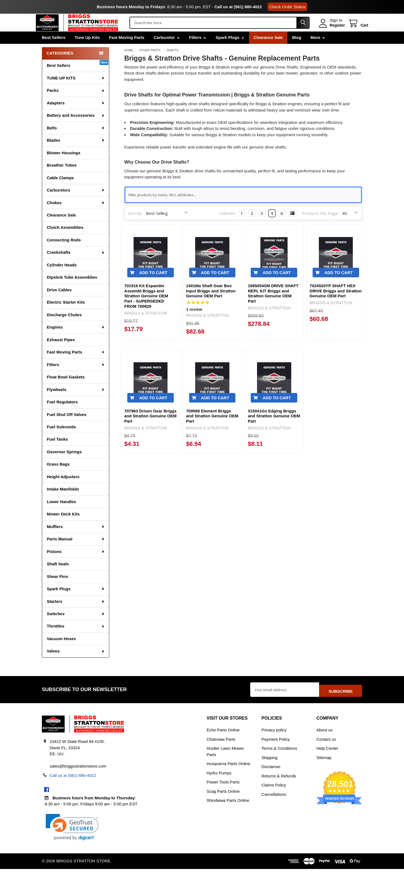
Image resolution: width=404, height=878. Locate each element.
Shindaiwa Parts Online (228, 809)
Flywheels (76, 401)
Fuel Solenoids (61, 438)
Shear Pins (57, 588)
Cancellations (273, 803)
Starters (76, 613)
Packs (76, 101)
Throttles (76, 637)
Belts (76, 139)
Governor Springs (64, 463)
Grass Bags (58, 475)
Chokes (76, 214)
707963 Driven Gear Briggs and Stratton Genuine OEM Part (150, 427)
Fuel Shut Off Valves (66, 426)
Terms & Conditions (279, 757)
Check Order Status (287, 6)
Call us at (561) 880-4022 (238, 6)
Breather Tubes (62, 176)
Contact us (326, 748)
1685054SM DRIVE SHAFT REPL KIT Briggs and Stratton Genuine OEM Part (273, 305)
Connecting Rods (64, 251)
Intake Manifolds (63, 500)
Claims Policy (273, 794)
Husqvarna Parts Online (228, 772)
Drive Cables (59, 301)
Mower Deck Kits (63, 525)
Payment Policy (275, 748)
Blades (76, 151)
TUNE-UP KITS (76, 89)
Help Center (327, 757)
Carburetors (76, 201)
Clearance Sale (268, 49)
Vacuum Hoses (61, 650)
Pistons (76, 563)
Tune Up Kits (87, 49)
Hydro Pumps (219, 781)
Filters (197, 49)
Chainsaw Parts (221, 748)
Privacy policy (274, 739)
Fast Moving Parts (126, 49)
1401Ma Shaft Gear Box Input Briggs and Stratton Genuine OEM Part (211, 302)
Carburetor (167, 49)
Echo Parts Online (223, 739)
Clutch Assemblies (65, 238)
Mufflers (76, 538)
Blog (296, 49)
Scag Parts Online (223, 800)
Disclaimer (271, 775)
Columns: (227, 224)
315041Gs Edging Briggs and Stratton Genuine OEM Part (274, 427)
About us (324, 739)
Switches (76, 625)
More (318, 49)
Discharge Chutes (64, 326)
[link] (72, 836)
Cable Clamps (60, 189)
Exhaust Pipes (61, 351)
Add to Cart (153, 284)
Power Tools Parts (223, 791)
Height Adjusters (63, 488)
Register (331, 31)
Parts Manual (76, 550)
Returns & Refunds (278, 784)
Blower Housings (63, 164)
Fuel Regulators (62, 413)
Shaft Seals (58, 575)
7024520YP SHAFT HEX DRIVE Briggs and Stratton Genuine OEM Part (336, 302)
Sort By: (135, 224)
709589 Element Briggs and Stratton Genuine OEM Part (212, 427)
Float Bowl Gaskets (66, 388)
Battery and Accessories (76, 126)
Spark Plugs (230, 49)
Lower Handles (61, 513)
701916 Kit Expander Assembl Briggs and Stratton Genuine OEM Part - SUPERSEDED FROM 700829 (146, 307)
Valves (76, 662)
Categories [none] (60, 64)
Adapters (76, 114)
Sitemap (323, 766)
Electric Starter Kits (66, 313)
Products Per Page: (320, 224)
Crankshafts (76, 263)
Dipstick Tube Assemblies (72, 288)
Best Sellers (53, 49)
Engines (76, 338)
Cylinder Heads (62, 276)
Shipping (269, 766)
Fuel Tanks (57, 450)
